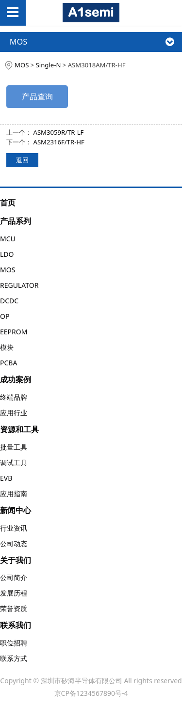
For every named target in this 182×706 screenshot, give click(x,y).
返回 (22, 160)
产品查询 (37, 96)
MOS (22, 65)
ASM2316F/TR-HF (58, 142)
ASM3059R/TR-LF (58, 132)
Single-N (48, 65)
